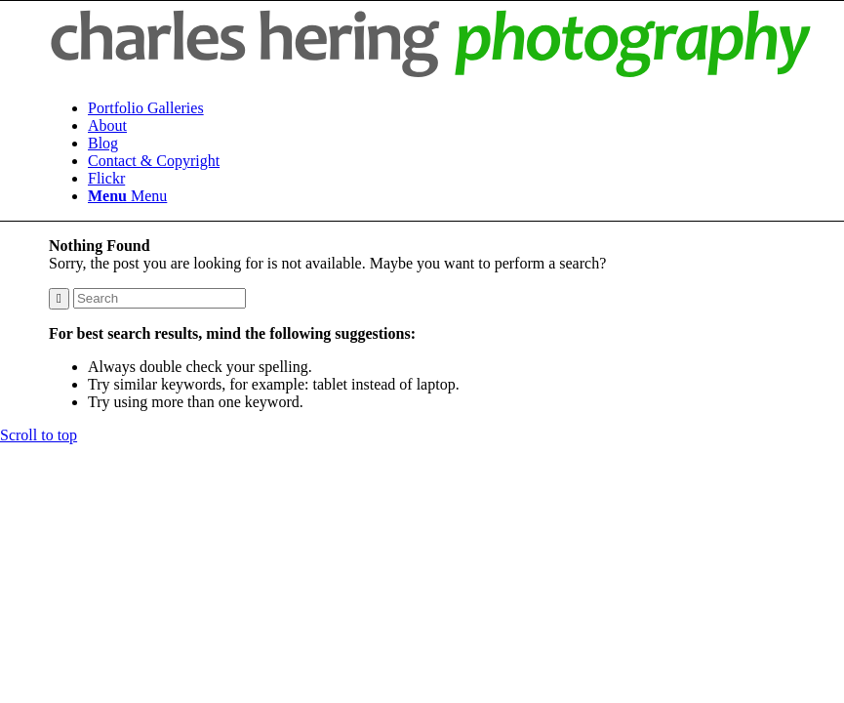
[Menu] (127, 195)
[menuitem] (450, 108)
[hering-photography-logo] (430, 74)
